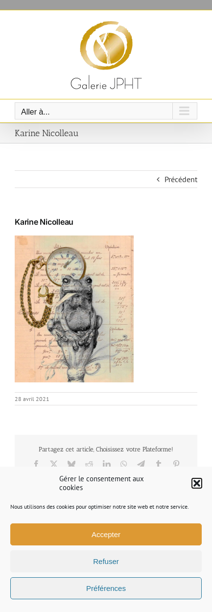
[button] (197, 483)
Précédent (181, 179)
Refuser (106, 561)
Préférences (106, 588)
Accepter (106, 534)
